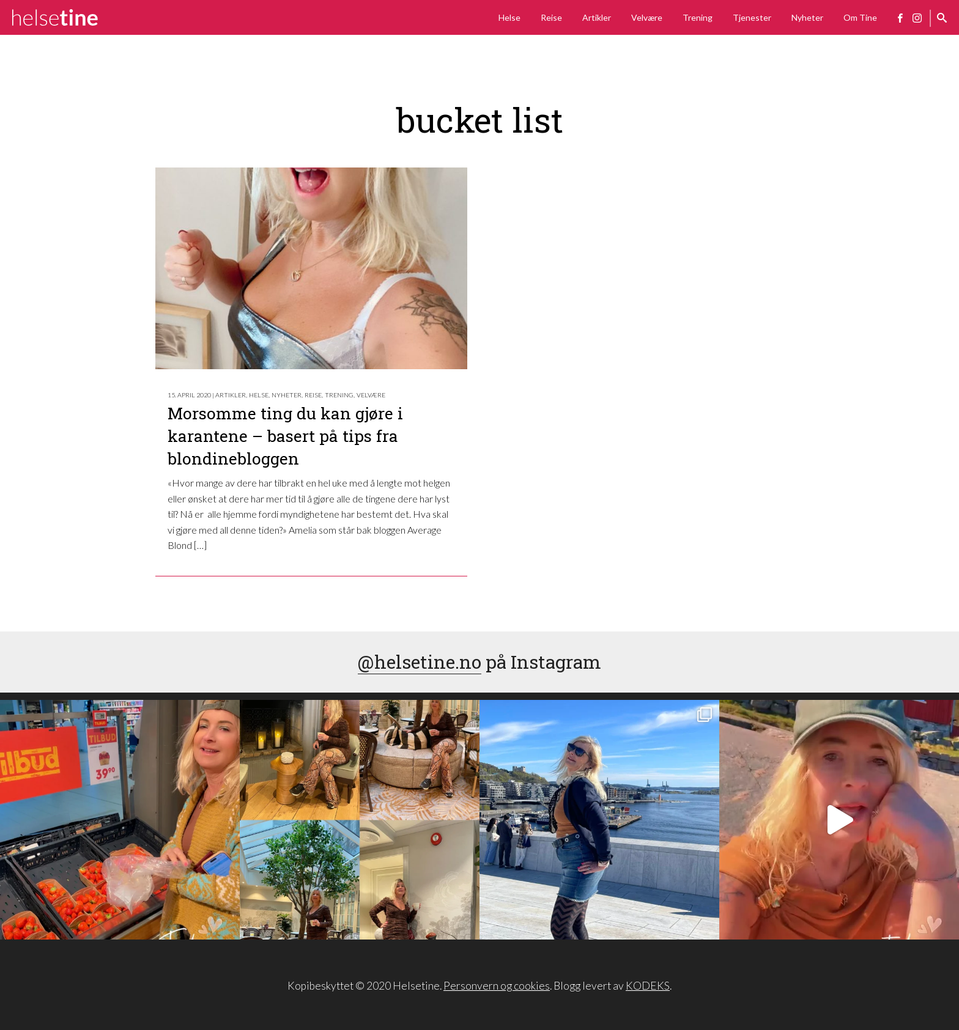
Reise (551, 17)
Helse (509, 17)
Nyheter (807, 17)
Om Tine (860, 17)
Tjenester (752, 17)
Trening (698, 17)
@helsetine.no (419, 662)
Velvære (646, 17)
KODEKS (648, 985)
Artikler (596, 17)
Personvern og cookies (496, 985)
